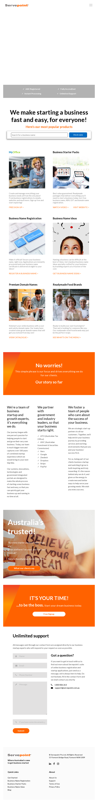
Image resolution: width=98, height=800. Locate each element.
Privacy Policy (54, 787)
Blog (9, 790)
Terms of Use (54, 784)
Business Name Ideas (16, 787)
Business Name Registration (19, 781)
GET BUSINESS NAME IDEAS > (67, 273)
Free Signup (49, 614)
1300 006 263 (59, 685)
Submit (21, 731)
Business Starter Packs (17, 784)
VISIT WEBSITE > (81, 207)
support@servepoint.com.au (65, 688)
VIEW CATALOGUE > (18, 337)
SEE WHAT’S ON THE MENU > (67, 337)
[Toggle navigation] (91, 5)
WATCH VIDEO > (61, 207)
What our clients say (25, 568)
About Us (53, 778)
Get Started (12, 778)
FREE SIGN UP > (16, 207)
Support (52, 781)
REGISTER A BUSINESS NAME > (23, 273)
